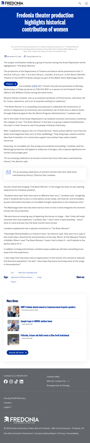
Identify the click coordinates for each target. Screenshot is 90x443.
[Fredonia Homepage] (12, 3)
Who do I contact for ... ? (58, 381)
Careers (7, 402)
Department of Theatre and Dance (22, 277)
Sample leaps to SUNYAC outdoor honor (36, 321)
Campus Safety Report (45, 433)
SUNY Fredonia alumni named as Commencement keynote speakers (48, 307)
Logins (7, 407)
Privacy (61, 433)
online (34, 86)
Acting (39, 277)
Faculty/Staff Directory (15, 398)
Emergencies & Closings (58, 385)
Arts (12, 273)
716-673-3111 (22, 376)
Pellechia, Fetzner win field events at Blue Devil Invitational (45, 335)
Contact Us (9, 376)
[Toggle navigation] (86, 3)
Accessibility (73, 433)
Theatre (13, 282)
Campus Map (53, 376)
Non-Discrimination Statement (18, 433)
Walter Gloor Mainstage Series (27, 273)
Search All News (16, 352)
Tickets (9, 84)
